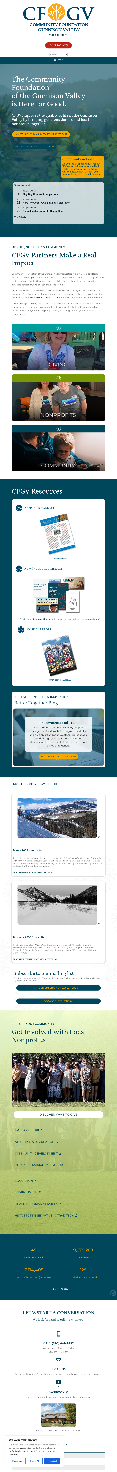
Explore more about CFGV (43, 297)
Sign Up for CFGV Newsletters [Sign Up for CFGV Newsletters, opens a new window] (58, 988)
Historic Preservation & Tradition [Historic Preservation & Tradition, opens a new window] (46, 1215)
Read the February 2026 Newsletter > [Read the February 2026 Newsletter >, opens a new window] (35, 959)
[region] (34, 1451)
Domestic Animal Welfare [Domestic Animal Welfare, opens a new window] (39, 1165)
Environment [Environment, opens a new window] (28, 1192)
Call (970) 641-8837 (58, 1343)
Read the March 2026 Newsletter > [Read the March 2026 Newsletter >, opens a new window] (33, 872)
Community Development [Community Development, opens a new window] (38, 1153)
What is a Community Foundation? (41, 134)
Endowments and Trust (58, 727)
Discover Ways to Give (58, 1114)
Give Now (57, 45)
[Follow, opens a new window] (58, 1382)
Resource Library (41, 619)
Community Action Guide (80, 170)
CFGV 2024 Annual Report (60, 680)
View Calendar (20, 217)
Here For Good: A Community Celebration (46, 202)
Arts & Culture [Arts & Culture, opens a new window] (29, 1130)
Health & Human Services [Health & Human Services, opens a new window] (38, 1204)
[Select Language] (58, 54)
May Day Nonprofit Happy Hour (40, 194)
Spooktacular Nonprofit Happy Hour (43, 211)
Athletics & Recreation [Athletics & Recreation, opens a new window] (36, 1142)
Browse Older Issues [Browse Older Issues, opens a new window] (58, 1001)
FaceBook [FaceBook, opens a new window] (58, 1392)
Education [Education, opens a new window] (25, 1181)
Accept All (52, 1461)
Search (51, 146)
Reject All (34, 1461)
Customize (17, 1461)
